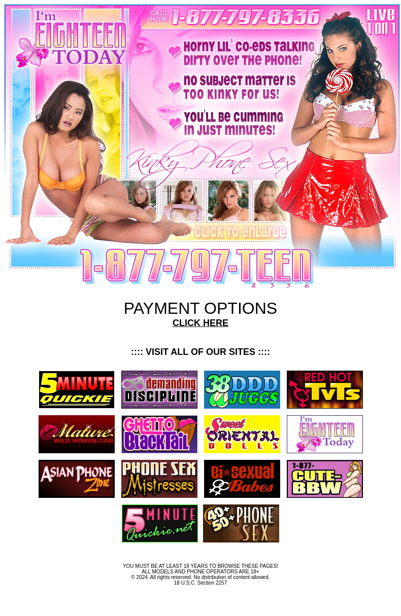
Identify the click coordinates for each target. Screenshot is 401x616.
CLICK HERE (200, 323)
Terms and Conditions (200, 596)
